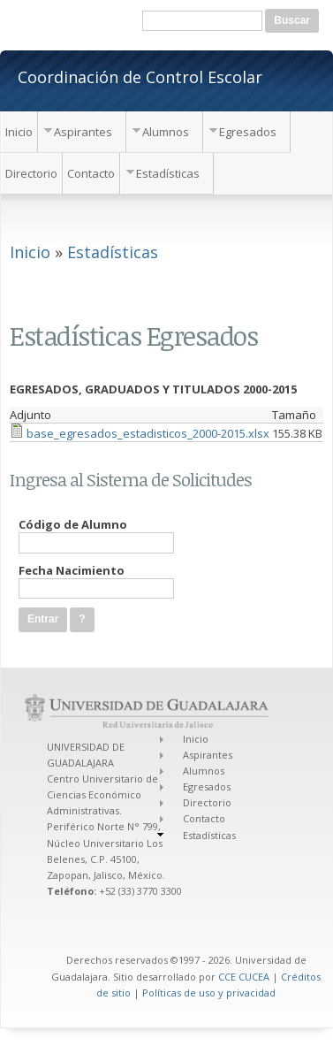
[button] (82, 619)
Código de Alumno (73, 524)
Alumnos (165, 132)
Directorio (31, 173)
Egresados (247, 132)
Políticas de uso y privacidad (209, 992)
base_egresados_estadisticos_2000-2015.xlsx (147, 433)
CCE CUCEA (243, 976)
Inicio (19, 132)
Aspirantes (83, 132)
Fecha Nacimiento (72, 570)
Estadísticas (168, 173)
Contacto (91, 173)
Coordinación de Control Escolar (140, 76)
